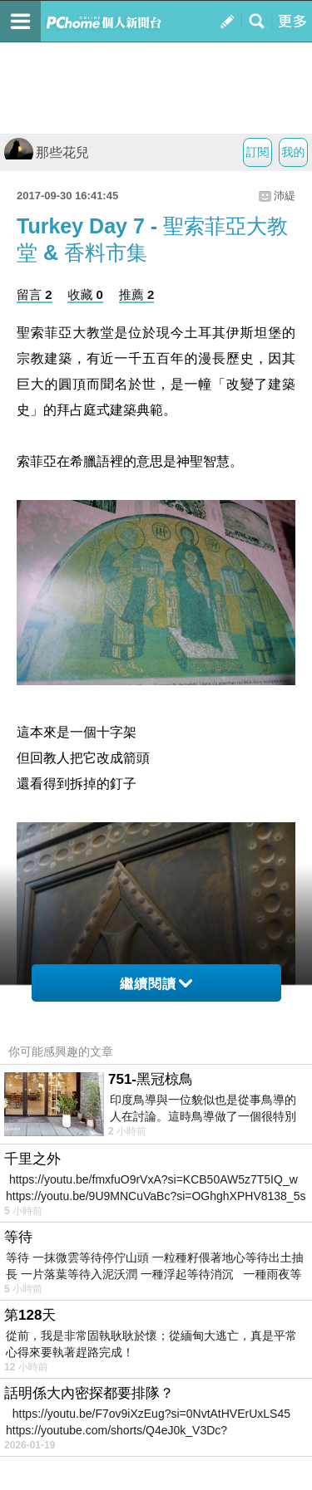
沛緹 (284, 195)
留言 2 (34, 294)
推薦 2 (137, 294)
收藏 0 (85, 294)
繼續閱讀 (156, 983)
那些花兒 (46, 152)
